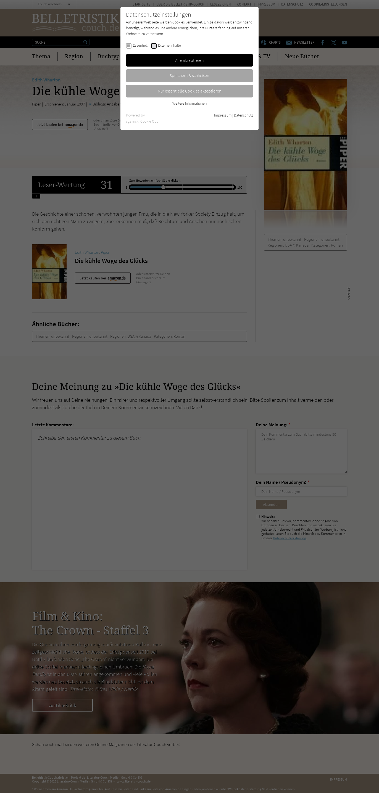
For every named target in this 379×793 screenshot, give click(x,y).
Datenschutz (243, 115)
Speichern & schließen (189, 75)
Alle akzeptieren (189, 60)
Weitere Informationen (189, 103)
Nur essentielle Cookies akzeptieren (190, 91)
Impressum (222, 115)
